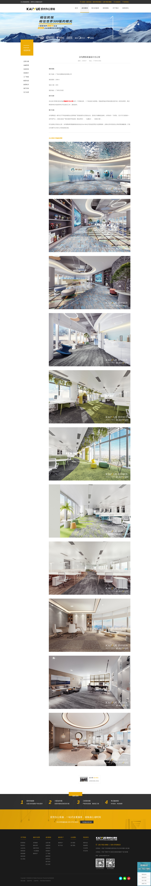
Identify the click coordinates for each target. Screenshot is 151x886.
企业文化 (23, 848)
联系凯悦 (23, 842)
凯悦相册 (23, 853)
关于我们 (116, 8)
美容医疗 (26, 73)
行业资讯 (85, 848)
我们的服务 (95, 8)
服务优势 (35, 845)
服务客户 (35, 853)
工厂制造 (26, 77)
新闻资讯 (125, 8)
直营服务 (35, 842)
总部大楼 (26, 61)
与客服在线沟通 (87, 822)
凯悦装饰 (41, 8)
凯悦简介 (23, 845)
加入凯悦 (23, 859)
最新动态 (85, 842)
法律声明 (36, 880)
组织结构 (23, 856)
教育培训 (26, 80)
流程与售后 (36, 848)
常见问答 (85, 850)
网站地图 (23, 880)
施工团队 (73, 845)
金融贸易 (26, 65)
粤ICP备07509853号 (45, 880)
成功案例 (85, 8)
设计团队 (73, 842)
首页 (76, 8)
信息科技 (26, 69)
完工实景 (26, 92)
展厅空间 (26, 88)
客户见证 (60, 845)
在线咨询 (117, 2)
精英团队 (106, 8)
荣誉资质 (23, 850)
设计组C (96, 777)
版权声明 (29, 880)
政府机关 (26, 84)
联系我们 (126, 2)
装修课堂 (85, 845)
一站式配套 (36, 850)
